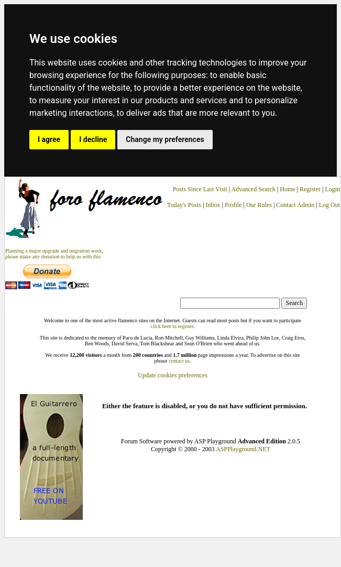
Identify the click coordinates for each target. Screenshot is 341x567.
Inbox (212, 205)
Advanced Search (254, 189)
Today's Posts (184, 205)
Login (332, 189)
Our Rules (259, 205)
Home (287, 189)
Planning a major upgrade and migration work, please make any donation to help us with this (54, 253)
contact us (179, 361)
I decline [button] (93, 139)
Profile (233, 205)
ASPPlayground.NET (243, 449)
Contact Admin (295, 205)
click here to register (172, 326)
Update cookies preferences (172, 375)
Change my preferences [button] (165, 139)
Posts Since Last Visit (200, 189)
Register (311, 189)
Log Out (329, 205)
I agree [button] (49, 139)
